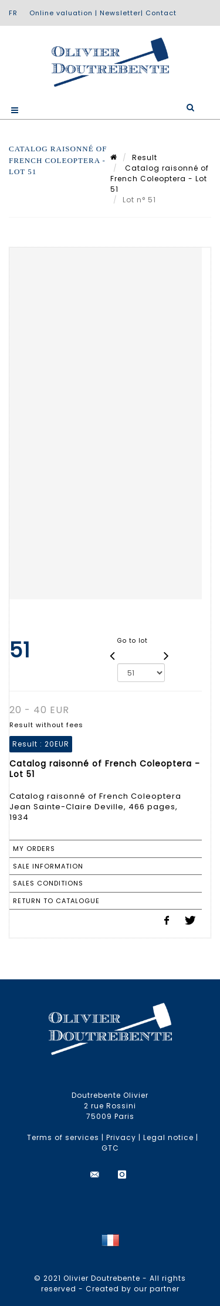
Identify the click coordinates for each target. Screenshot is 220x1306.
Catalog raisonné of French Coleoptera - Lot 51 (159, 178)
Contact (161, 13)
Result (144, 157)
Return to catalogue (56, 900)
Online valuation (61, 13)
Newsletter (120, 13)
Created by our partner (133, 1289)
